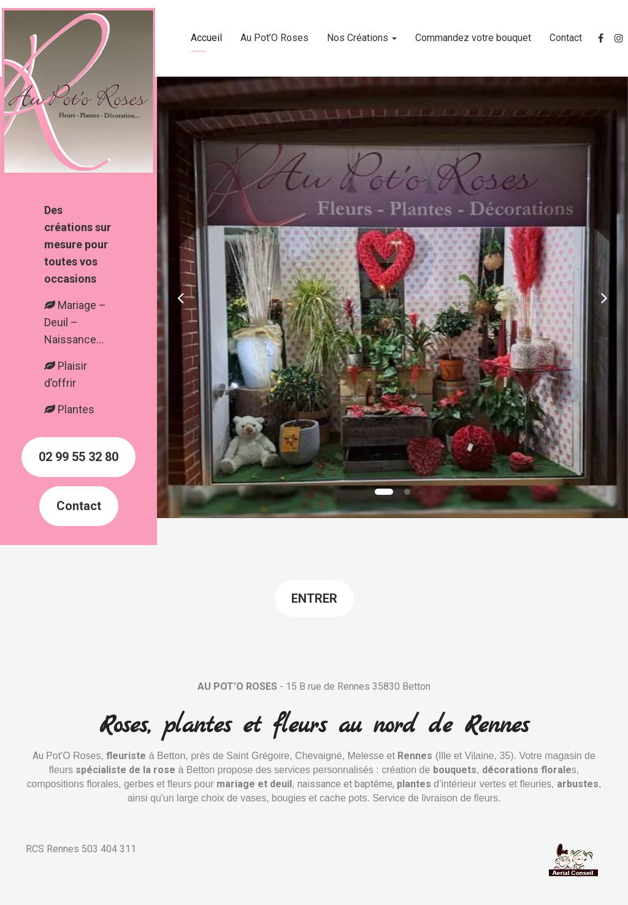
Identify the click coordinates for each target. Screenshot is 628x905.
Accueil (206, 38)
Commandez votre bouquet (473, 38)
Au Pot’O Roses (274, 38)
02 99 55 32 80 (78, 456)
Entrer (314, 598)
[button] (180, 297)
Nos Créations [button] (362, 38)
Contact (566, 38)
